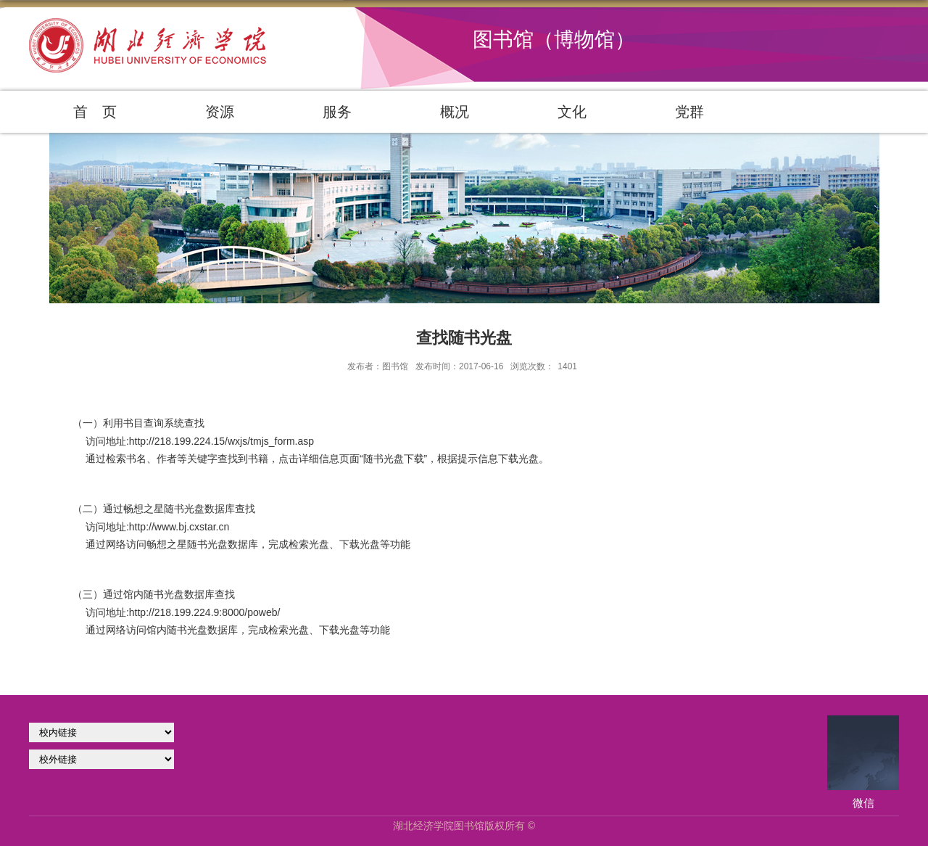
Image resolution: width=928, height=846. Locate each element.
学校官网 (101, 732)
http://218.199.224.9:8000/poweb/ (205, 612)
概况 (454, 112)
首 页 (95, 112)
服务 (337, 112)
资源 (219, 112)
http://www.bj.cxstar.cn (179, 527)
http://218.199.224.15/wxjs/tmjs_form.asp (221, 441)
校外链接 (101, 759)
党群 (689, 112)
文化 (572, 112)
